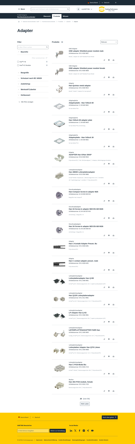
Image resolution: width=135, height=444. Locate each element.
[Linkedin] (71, 430)
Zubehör (68, 21)
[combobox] (108, 42)
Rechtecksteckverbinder (48, 21)
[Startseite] (18, 21)
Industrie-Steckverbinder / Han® (31, 21)
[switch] (104, 60)
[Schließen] (116, 3)
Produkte (56, 16)
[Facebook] (79, 430)
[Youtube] (92, 430)
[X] (75, 430)
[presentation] (105, 3)
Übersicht (47, 16)
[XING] (88, 430)
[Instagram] (84, 430)
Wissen (65, 16)
